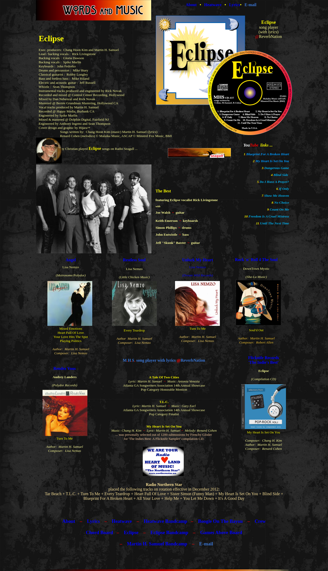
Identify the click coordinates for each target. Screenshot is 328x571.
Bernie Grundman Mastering (76, 103)
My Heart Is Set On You (272, 161)
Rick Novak (113, 91)
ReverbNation (270, 36)
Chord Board (99, 532)
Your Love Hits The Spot (71, 337)
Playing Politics (70, 341)
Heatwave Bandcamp (165, 521)
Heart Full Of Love (71, 333)
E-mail (206, 543)
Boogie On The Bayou (220, 521)
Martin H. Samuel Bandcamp (157, 543)
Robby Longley (77, 74)
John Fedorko (66, 66)
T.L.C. (164, 402)
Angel (71, 260)
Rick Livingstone (84, 54)
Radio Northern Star (164, 484)
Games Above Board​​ (221, 532)
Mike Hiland (80, 78)
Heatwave (122, 521)
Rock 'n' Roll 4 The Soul (256, 259)
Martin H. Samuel (134, 132)
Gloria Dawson (73, 58)
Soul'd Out (256, 330)
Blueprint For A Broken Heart (267, 154)
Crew (260, 521)
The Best (163, 191)
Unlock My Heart (197, 260)
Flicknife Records (263, 358)
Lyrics (93, 521)
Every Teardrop (134, 330)
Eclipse (131, 532)
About (68, 521)
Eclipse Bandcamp (169, 532)
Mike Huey (80, 70)
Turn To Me (197, 328)
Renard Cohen (70, 136)
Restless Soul (134, 260)
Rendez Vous (64, 368)
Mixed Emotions (70, 328)
